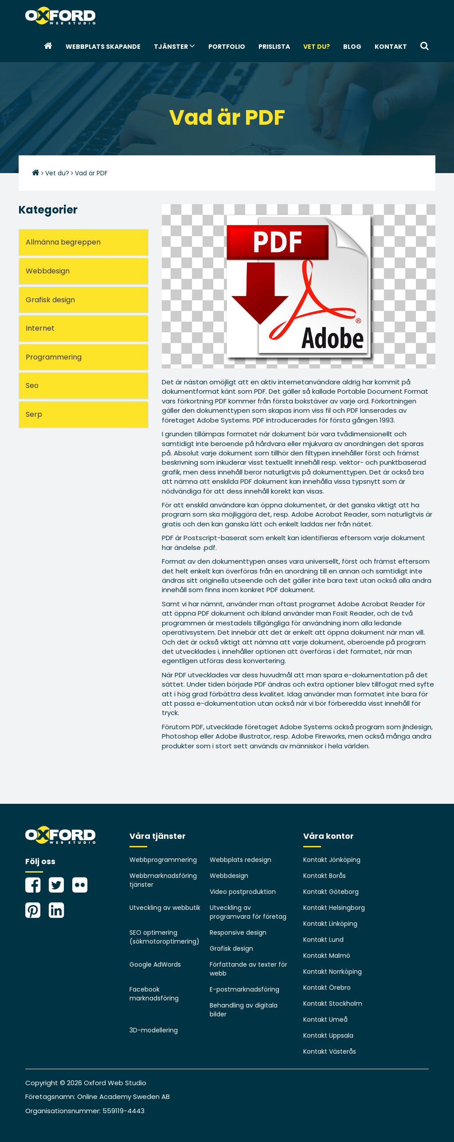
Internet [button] (40, 328)
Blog (352, 46)
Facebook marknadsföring (154, 994)
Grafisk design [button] (50, 300)
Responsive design (238, 932)
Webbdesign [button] (48, 271)
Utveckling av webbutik (164, 907)
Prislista (274, 46)
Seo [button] (32, 385)
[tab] (83, 242)
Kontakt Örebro (327, 987)
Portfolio (226, 46)
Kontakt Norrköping (332, 971)
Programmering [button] (54, 357)
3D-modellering (153, 1030)
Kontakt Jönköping (331, 859)
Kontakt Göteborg (331, 891)
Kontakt (391, 46)
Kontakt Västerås (329, 1051)
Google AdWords (155, 964)
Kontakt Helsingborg (334, 907)
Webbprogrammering (163, 859)
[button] (424, 46)
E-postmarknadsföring (244, 989)
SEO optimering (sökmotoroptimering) (164, 937)
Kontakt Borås (324, 875)
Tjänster (174, 46)
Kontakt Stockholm (332, 1003)
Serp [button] (34, 414)
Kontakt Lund (323, 939)
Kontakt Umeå (325, 1019)
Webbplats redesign (240, 859)
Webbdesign (229, 875)
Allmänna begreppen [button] (63, 242)
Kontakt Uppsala (328, 1035)
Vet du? (316, 46)
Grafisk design (231, 948)
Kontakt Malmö (326, 955)
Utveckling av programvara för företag (248, 912)
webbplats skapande (103, 46)
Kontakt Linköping (330, 923)
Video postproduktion (243, 891)
